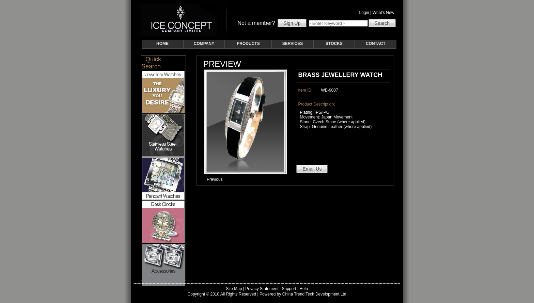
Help (303, 288)
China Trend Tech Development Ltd (314, 294)
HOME (162, 43)
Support (289, 288)
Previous (215, 179)
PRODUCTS (248, 43)
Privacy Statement (261, 288)
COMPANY (204, 43)
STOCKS (334, 43)
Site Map (234, 288)
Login (364, 12)
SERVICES (292, 43)
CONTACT (376, 43)
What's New (384, 12)
